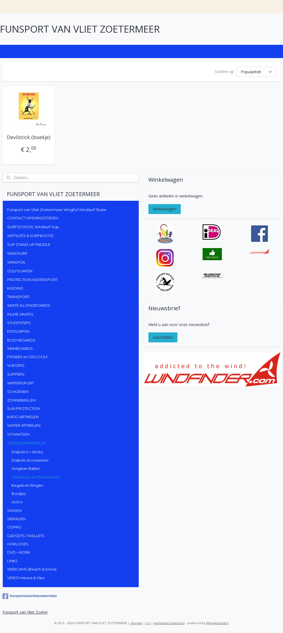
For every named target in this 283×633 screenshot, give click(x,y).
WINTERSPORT (71, 383)
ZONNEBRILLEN (21, 400)
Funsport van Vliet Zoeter (25, 612)
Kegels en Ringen (27, 485)
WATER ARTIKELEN (71, 425)
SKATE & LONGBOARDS (71, 305)
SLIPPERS (71, 374)
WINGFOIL (71, 262)
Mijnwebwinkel (217, 623)
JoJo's (17, 502)
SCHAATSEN (71, 434)
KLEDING (71, 288)
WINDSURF (71, 253)
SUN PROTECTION (23, 408)
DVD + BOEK (18, 552)
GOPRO (14, 527)
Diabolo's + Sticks (27, 452)
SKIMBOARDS (20, 348)
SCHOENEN (17, 391)
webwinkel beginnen (169, 623)
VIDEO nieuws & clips (71, 577)
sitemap (136, 623)
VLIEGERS (71, 365)
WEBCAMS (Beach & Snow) (31, 569)
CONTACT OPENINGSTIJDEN (32, 218)
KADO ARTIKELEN (23, 417)
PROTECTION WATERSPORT (32, 279)
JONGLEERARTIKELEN (71, 443)
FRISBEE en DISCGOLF (27, 357)
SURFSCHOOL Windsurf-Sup (71, 227)
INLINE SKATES (71, 314)
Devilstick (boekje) (28, 137)
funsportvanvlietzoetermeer (29, 596)
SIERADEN (16, 519)
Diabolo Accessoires (30, 460)
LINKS (12, 561)
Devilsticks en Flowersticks (35, 477)
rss (148, 623)
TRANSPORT (18, 297)
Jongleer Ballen (26, 468)
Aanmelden (163, 337)
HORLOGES (17, 544)
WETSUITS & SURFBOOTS (71, 235)
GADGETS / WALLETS (25, 535)
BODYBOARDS (21, 340)
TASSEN (14, 510)
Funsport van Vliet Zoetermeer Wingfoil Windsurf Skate (56, 209)
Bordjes (19, 493)
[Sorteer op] (256, 72)
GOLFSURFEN (71, 271)
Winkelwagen (164, 209)
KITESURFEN (71, 331)
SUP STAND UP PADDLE (71, 244)
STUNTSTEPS (19, 323)
